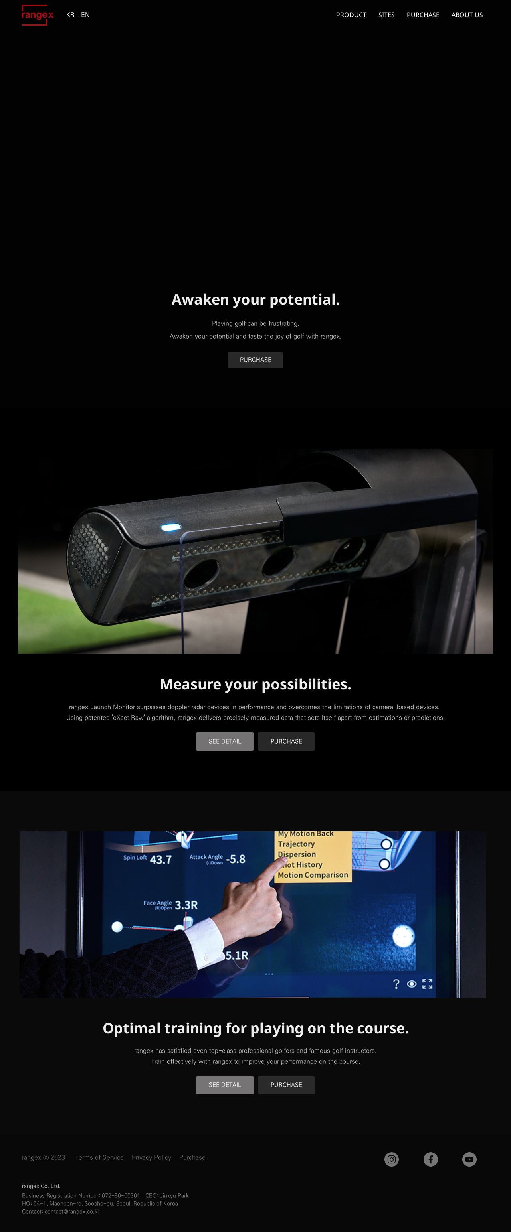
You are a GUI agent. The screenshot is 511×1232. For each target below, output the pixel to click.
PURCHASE (255, 359)
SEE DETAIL (225, 741)
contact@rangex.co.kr (72, 1211)
